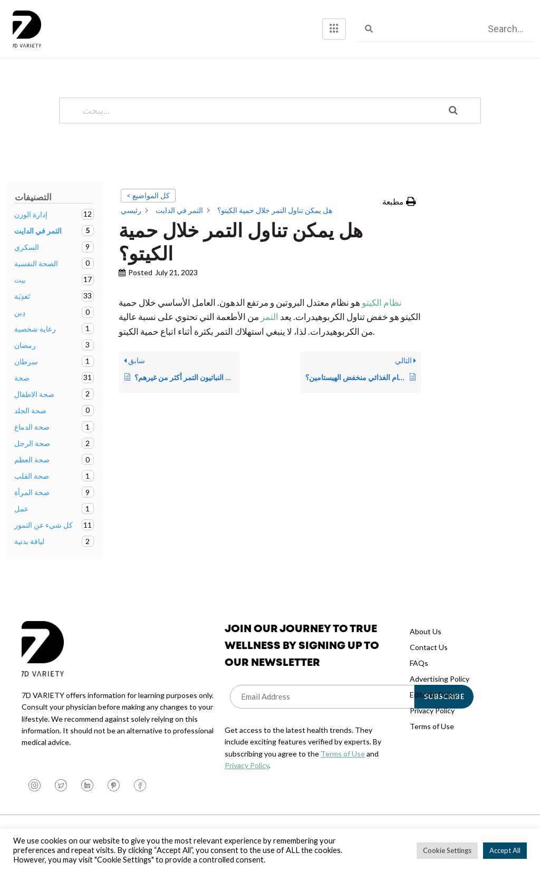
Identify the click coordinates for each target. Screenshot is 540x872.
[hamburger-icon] (334, 29)
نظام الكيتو (382, 302)
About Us (425, 631)
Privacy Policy (247, 765)
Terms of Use (343, 753)
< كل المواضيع (148, 195)
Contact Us (429, 647)
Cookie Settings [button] (447, 850)
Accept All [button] (504, 850)
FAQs (419, 662)
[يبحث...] (256, 110)
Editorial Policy (434, 694)
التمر (268, 316)
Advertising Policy (439, 678)
